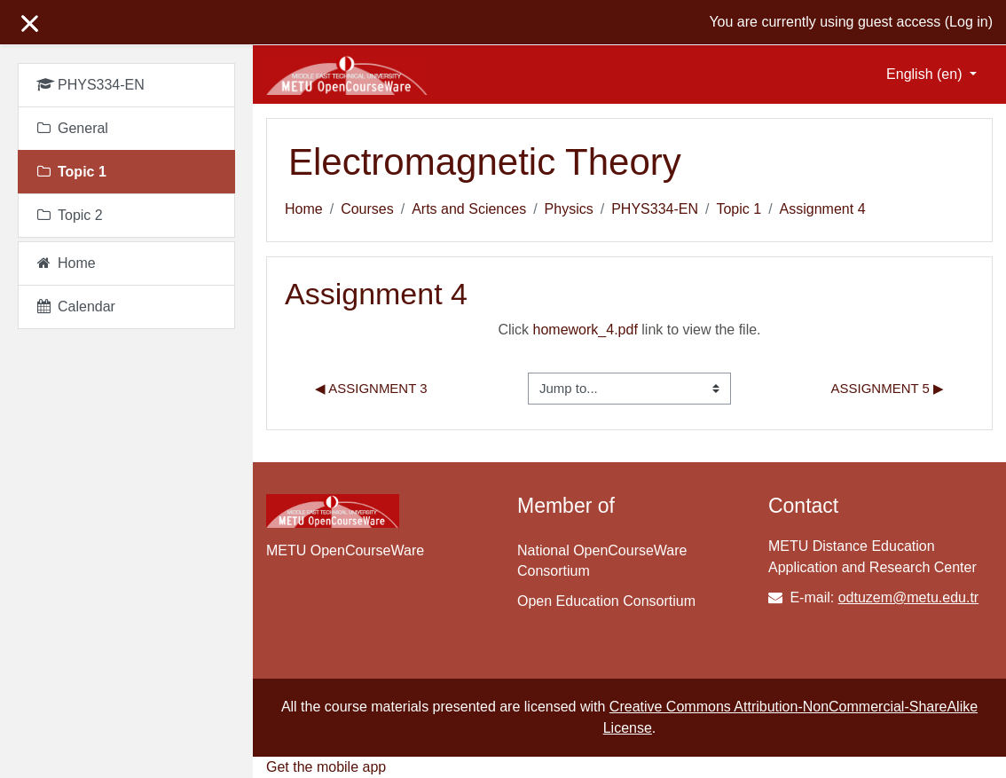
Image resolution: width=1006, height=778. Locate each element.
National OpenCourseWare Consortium (602, 560)
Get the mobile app (326, 766)
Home (304, 208)
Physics (569, 208)
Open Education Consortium (606, 601)
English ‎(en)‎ (926, 74)
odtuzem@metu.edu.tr (908, 597)
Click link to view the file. (629, 329)
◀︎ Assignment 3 (371, 388)
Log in (968, 21)
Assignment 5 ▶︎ (887, 388)
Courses (367, 208)
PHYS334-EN (654, 208)
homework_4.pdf (585, 329)
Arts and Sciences (469, 208)
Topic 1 (738, 208)
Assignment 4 (823, 208)
